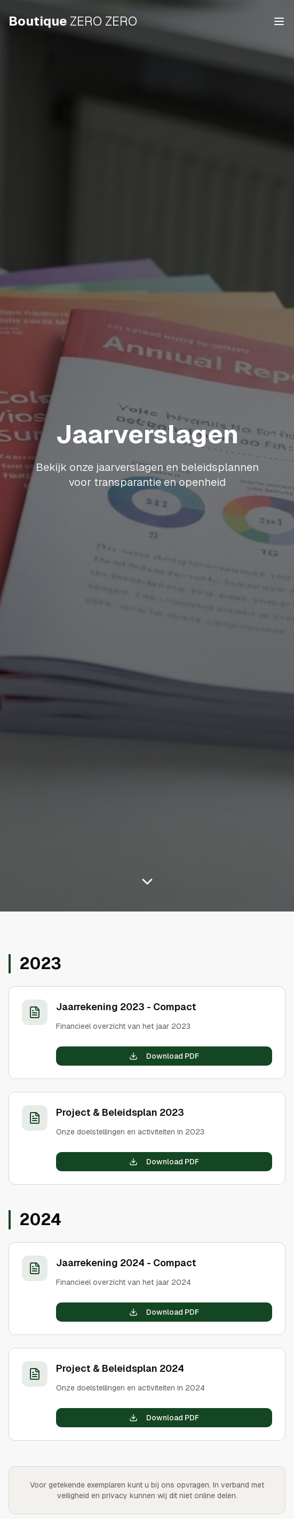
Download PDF (164, 1056)
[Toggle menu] (279, 21)
